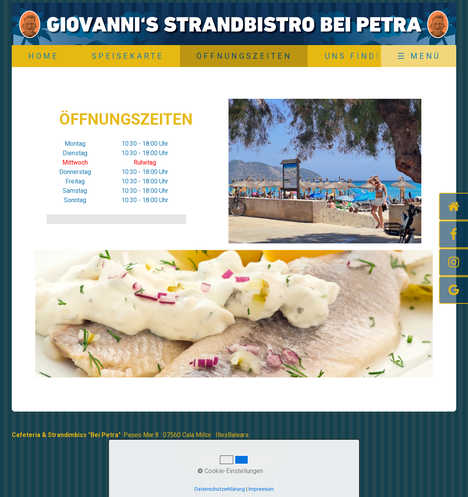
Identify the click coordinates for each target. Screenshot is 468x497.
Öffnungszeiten (244, 56)
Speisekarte (128, 56)
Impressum (269, 453)
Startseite (196, 453)
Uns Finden (357, 56)
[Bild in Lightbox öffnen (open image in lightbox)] (325, 171)
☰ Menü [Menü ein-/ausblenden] (419, 56)
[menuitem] (43, 56)
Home (43, 56)
